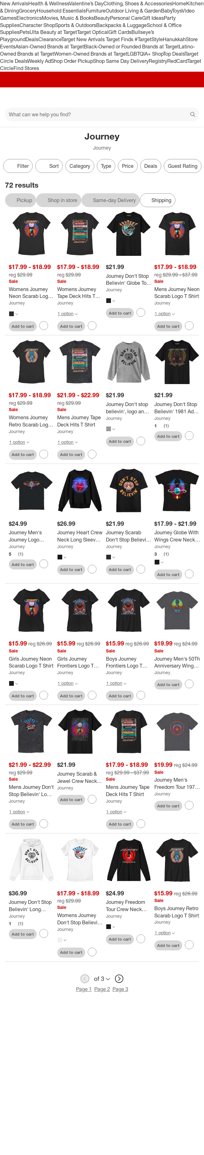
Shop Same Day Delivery (121, 61)
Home (179, 3)
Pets (24, 32)
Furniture (96, 11)
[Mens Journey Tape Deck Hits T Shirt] (80, 421)
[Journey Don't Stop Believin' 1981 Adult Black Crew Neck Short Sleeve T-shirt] (177, 408)
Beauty (102, 18)
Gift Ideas (153, 18)
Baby (166, 11)
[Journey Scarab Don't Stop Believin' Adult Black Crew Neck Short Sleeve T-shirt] (129, 536)
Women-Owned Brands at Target (90, 54)
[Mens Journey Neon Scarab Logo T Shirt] (177, 293)
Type (106, 166)
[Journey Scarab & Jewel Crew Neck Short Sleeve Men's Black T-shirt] (80, 777)
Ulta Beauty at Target (53, 32)
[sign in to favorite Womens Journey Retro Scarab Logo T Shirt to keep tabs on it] (43, 454)
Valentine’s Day (86, 3)
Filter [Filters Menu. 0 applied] (18, 166)
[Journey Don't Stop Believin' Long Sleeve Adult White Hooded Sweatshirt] (31, 906)
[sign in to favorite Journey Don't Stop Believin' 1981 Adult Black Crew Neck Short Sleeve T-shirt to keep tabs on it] (189, 435)
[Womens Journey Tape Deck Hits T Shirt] (80, 293)
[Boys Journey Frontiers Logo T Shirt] (129, 662)
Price (128, 166)
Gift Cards (119, 32)
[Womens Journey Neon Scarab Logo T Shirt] (31, 293)
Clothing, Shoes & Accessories (137, 3)
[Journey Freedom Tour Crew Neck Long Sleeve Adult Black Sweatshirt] (129, 906)
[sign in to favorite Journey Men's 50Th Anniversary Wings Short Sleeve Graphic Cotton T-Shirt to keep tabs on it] (189, 683)
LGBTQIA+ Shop (145, 54)
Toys (177, 11)
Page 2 (102, 989)
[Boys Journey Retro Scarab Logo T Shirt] (177, 912)
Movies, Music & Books (68, 18)
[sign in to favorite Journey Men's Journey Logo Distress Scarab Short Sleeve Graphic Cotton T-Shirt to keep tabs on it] (43, 563)
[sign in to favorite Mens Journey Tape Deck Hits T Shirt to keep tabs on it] (92, 454)
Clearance (49, 39)
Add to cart (23, 326)
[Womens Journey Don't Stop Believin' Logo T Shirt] (80, 919)
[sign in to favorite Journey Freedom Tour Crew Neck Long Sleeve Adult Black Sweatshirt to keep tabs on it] (140, 938)
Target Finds (120, 39)
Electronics (29, 18)
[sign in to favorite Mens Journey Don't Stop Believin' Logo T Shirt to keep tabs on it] (43, 823)
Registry (158, 61)
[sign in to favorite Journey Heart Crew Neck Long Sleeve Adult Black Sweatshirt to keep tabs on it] (92, 569)
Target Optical (92, 32)
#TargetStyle (149, 39)
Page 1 (84, 989)
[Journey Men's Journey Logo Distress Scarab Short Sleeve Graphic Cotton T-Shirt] (31, 536)
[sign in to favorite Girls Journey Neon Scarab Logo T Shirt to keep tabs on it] (43, 695)
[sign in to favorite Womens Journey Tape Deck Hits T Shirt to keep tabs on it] (92, 325)
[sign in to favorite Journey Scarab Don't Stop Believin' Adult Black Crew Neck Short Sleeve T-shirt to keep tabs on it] (140, 569)
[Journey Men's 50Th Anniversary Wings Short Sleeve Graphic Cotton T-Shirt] (177, 662)
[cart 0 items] (191, 97)
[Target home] (102, 97)
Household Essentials (61, 11)
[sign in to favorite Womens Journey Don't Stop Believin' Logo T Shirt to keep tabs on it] (92, 952)
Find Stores (26, 68)
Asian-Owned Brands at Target (49, 46)
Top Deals (174, 54)
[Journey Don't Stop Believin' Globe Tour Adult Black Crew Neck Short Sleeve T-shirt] (129, 279)
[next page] (119, 979)
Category (79, 166)
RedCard (177, 61)
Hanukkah (174, 39)
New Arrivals (14, 3)
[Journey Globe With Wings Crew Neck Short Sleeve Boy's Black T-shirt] (177, 536)
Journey (17, 302)
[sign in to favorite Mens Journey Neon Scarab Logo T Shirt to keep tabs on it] (189, 325)
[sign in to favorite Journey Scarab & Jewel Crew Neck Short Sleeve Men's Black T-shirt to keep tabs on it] (92, 799)
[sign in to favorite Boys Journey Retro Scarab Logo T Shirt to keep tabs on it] (189, 944)
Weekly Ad (39, 61)
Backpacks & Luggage (121, 25)
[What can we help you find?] (102, 114)
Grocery (28, 11)
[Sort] (49, 166)
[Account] (174, 97)
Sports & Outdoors (75, 25)
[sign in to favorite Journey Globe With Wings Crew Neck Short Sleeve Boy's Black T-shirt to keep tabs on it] (189, 573)
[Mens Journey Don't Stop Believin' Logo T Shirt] (31, 791)
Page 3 (120, 989)
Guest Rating (182, 166)
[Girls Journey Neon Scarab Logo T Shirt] (31, 662)
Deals (31, 39)
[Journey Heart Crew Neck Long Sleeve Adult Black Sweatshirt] (80, 536)
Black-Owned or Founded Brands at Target (131, 46)
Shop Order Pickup (72, 61)
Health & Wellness (48, 3)
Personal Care (126, 18)
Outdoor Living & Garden (133, 11)
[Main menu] (13, 97)
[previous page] (85, 979)
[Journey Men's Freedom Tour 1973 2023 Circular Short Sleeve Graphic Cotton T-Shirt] (177, 783)
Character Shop (37, 25)
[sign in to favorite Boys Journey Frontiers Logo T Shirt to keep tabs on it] (140, 695)
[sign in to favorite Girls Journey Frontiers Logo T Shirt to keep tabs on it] (92, 695)
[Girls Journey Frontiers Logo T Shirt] (80, 662)
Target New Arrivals (83, 39)
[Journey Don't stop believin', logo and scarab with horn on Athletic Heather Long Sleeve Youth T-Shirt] (129, 408)
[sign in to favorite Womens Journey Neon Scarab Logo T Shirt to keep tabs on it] (43, 325)
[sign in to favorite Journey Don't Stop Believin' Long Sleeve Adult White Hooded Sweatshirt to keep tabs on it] (43, 933)
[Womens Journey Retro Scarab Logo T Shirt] (31, 421)
